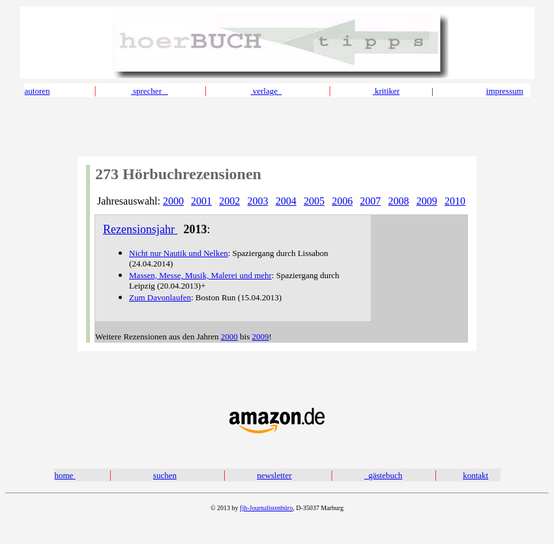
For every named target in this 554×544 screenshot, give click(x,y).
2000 (173, 201)
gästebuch (385, 475)
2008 (398, 201)
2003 (258, 201)
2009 (426, 201)
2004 (286, 201)
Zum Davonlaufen (160, 297)
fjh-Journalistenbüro (266, 507)
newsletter (274, 475)
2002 (229, 201)
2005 (314, 201)
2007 (370, 201)
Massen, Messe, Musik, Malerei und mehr (200, 275)
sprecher (149, 91)
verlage (266, 91)
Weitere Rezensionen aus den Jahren (158, 336)
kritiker (386, 91)
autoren (37, 91)
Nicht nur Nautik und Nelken (178, 253)
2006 (342, 201)
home (65, 475)
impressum (504, 91)
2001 (201, 201)
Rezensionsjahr (140, 229)
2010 (455, 201)
